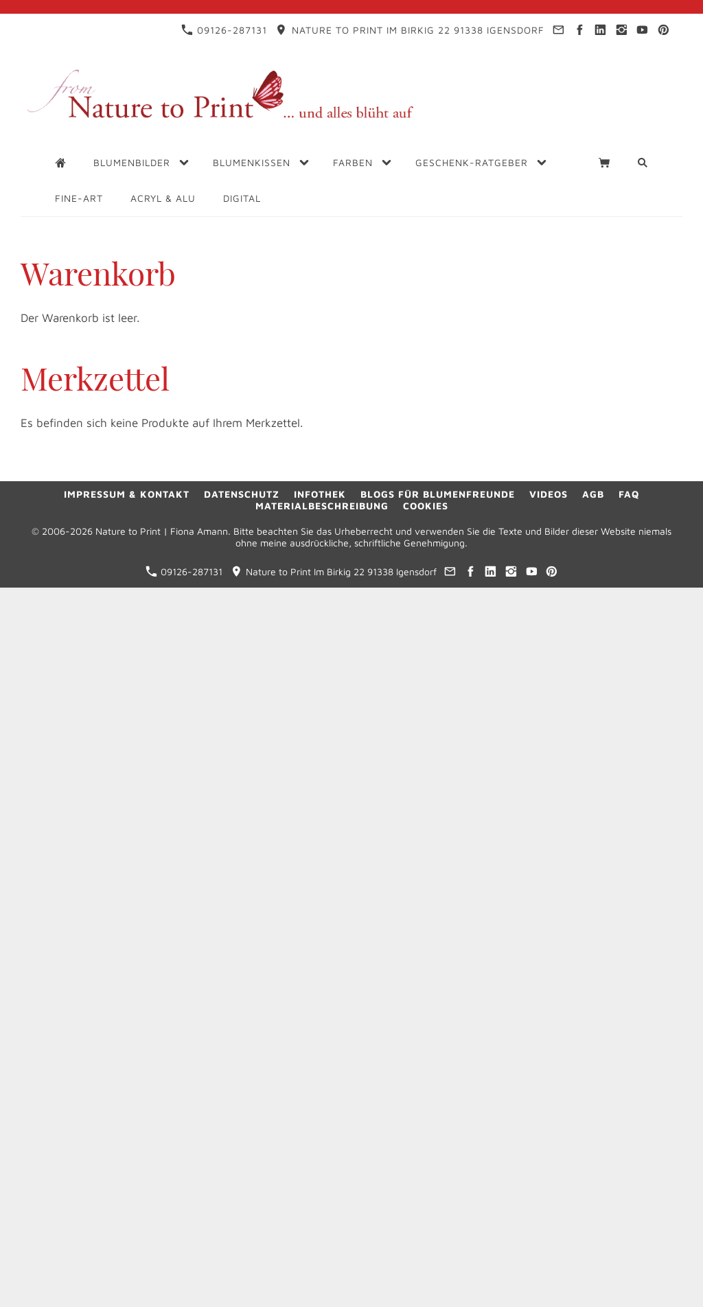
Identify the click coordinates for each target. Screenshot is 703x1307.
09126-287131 (224, 30)
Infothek (320, 494)
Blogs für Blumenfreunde (437, 494)
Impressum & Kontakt (126, 494)
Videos (548, 494)
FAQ (629, 494)
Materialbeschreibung (322, 505)
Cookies (425, 505)
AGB (593, 494)
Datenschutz (241, 494)
